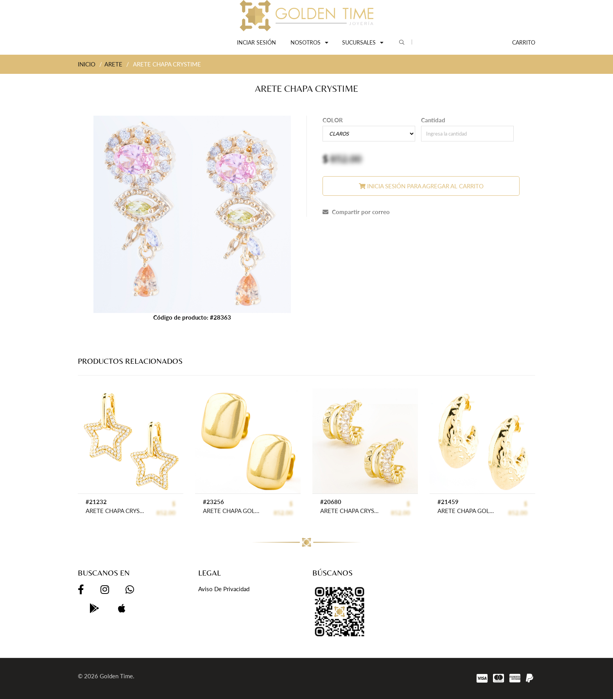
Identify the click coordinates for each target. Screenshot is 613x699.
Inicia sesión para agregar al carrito (421, 185)
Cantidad (433, 119)
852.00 (346, 158)
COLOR (333, 119)
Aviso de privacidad (223, 588)
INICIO (86, 64)
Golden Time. (117, 675)
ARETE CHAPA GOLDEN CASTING (232, 510)
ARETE (113, 64)
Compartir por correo (356, 211)
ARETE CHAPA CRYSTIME (115, 510)
